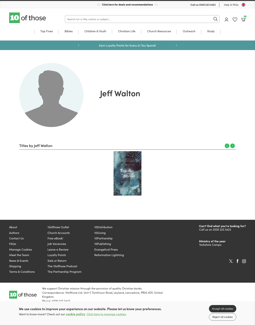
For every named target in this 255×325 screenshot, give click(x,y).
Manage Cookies (20, 249)
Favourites (235, 20)
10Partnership (103, 238)
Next (176, 45)
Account (226, 19)
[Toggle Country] (243, 4)
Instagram (244, 261)
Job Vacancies (57, 244)
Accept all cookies (222, 308)
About (13, 227)
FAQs (12, 244)
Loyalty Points (57, 255)
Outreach (189, 31)
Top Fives (46, 31)
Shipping (15, 266)
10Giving (100, 233)
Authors (14, 233)
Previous (78, 45)
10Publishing (102, 244)
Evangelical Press (106, 249)
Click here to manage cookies (106, 314)
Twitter (231, 261)
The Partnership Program (64, 271)
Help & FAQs (231, 4)
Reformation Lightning (109, 255)
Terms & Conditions (22, 271)
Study (211, 31)
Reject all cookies (222, 317)
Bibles (69, 31)
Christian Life (126, 31)
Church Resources (159, 31)
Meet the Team (19, 255)
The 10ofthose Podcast (62, 266)
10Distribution (103, 227)
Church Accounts (59, 233)
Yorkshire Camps (210, 245)
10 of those (28, 17)
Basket (245, 18)
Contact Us (16, 238)
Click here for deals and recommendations (127, 4)
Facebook (237, 261)
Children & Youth (95, 31)
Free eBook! (55, 238)
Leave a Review (58, 249)
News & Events (18, 260)
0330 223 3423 (207, 4)
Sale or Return (57, 260)
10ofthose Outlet (58, 227)
